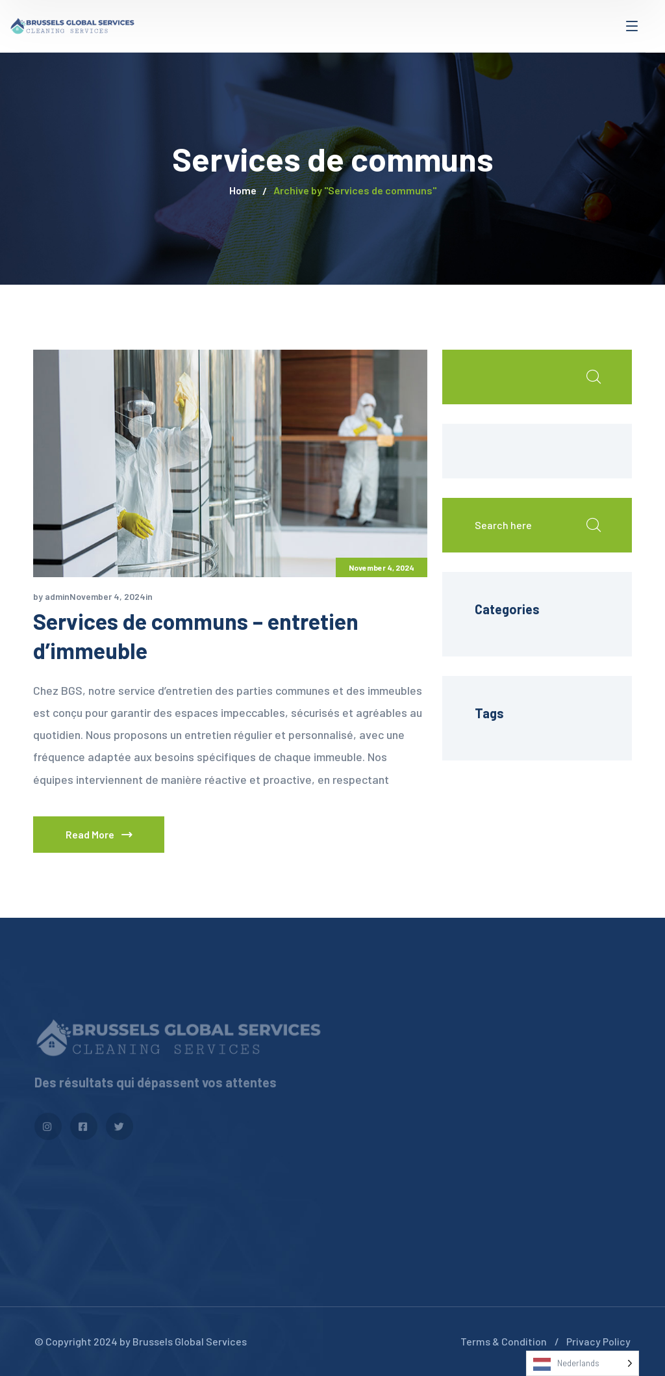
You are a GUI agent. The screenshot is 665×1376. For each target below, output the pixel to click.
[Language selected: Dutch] (582, 1363)
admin (57, 596)
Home (243, 190)
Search (592, 376)
